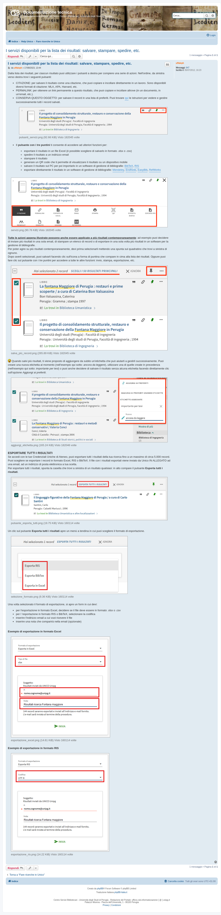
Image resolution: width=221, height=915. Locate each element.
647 (187, 68)
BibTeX (129, 165)
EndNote (131, 169)
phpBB (100, 888)
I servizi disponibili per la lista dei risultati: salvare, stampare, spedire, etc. (73, 50)
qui (126, 97)
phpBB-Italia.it (120, 892)
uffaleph (180, 63)
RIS (137, 165)
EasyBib (143, 169)
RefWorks (155, 169)
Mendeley (118, 169)
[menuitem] (211, 35)
